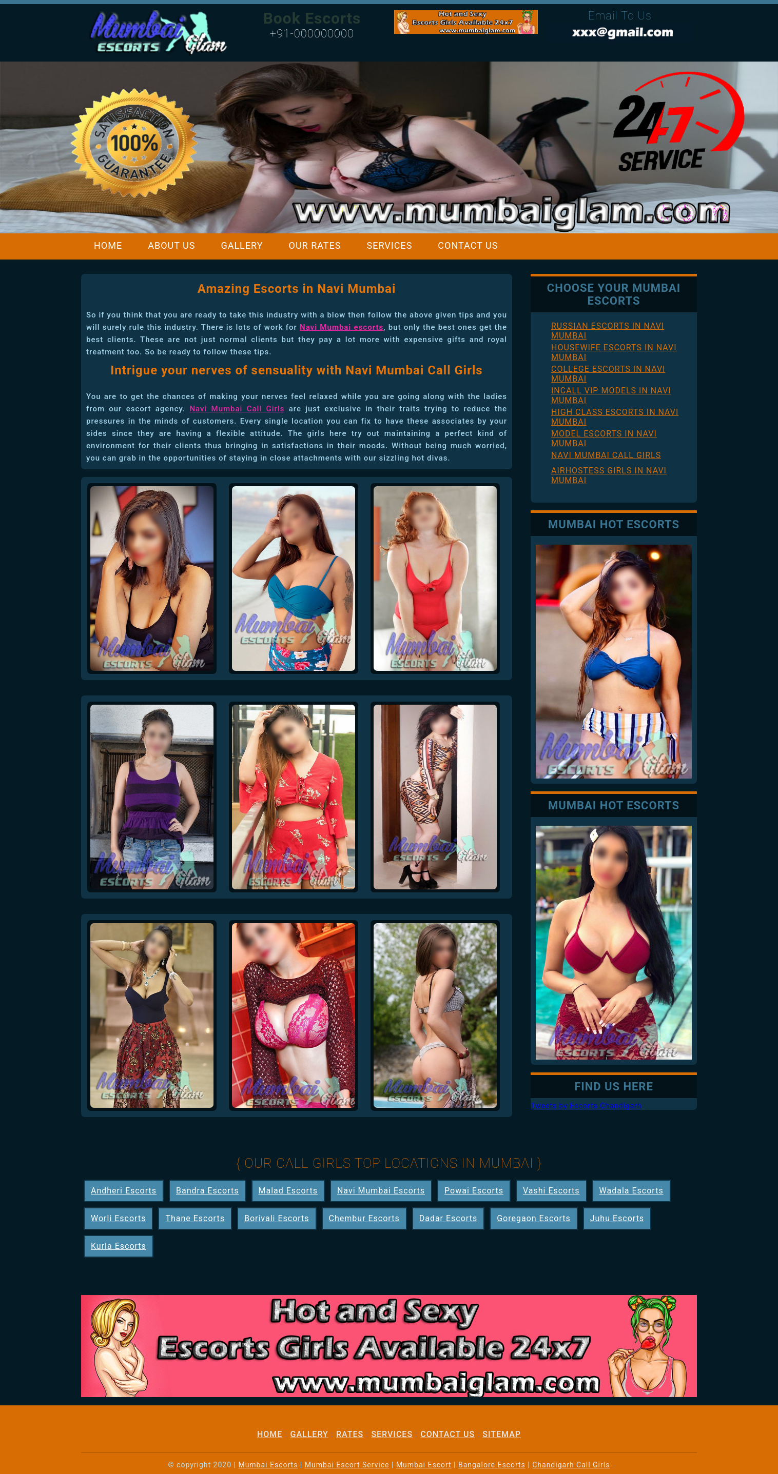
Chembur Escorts (364, 1218)
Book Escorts (312, 18)
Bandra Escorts (207, 1191)
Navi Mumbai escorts (341, 327)
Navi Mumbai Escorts (381, 1191)
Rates (349, 1434)
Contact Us (468, 245)
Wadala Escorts (631, 1191)
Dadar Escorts (448, 1218)
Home (108, 245)
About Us (171, 245)
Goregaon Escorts (534, 1218)
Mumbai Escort (424, 1465)
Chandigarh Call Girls (571, 1465)
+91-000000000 (312, 33)
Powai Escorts (473, 1191)
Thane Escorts (195, 1218)
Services (390, 245)
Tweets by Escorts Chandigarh (586, 1106)
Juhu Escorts (617, 1218)
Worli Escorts (118, 1218)
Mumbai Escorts (268, 1465)
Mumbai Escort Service (347, 1465)
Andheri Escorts (124, 1191)
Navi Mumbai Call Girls (236, 408)
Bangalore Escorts (492, 1465)
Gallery (242, 245)
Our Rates (315, 245)
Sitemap (501, 1434)
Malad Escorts (288, 1191)
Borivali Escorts (276, 1218)
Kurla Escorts (118, 1246)
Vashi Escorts (551, 1191)
